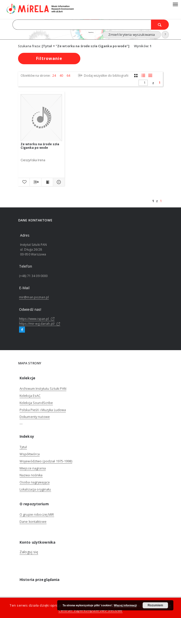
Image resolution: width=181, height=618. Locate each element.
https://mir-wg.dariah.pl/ (39, 323)
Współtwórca (30, 454)
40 (61, 75)
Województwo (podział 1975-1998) (46, 461)
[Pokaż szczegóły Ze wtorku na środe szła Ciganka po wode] (58, 182)
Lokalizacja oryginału (35, 489)
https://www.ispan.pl (37, 319)
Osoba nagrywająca (35, 482)
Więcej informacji (125, 605)
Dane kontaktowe (33, 521)
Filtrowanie (49, 58)
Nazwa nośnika (31, 475)
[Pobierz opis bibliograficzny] (35, 182)
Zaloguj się (29, 551)
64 (68, 75)
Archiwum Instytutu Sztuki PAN (43, 388)
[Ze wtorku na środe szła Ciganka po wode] (41, 117)
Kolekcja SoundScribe (36, 403)
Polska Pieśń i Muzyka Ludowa (43, 410)
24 (54, 75)
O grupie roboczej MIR (37, 514)
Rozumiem (155, 605)
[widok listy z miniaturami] (143, 75)
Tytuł (23, 447)
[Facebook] (22, 330)
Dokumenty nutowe (35, 417)
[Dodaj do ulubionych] (23, 182)
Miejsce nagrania (33, 468)
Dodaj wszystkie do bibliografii (102, 75)
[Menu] (175, 4)
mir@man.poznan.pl (34, 297)
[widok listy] (150, 75)
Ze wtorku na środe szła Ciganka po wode (40, 146)
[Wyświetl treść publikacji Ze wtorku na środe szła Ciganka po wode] (47, 182)
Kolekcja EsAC (30, 396)
